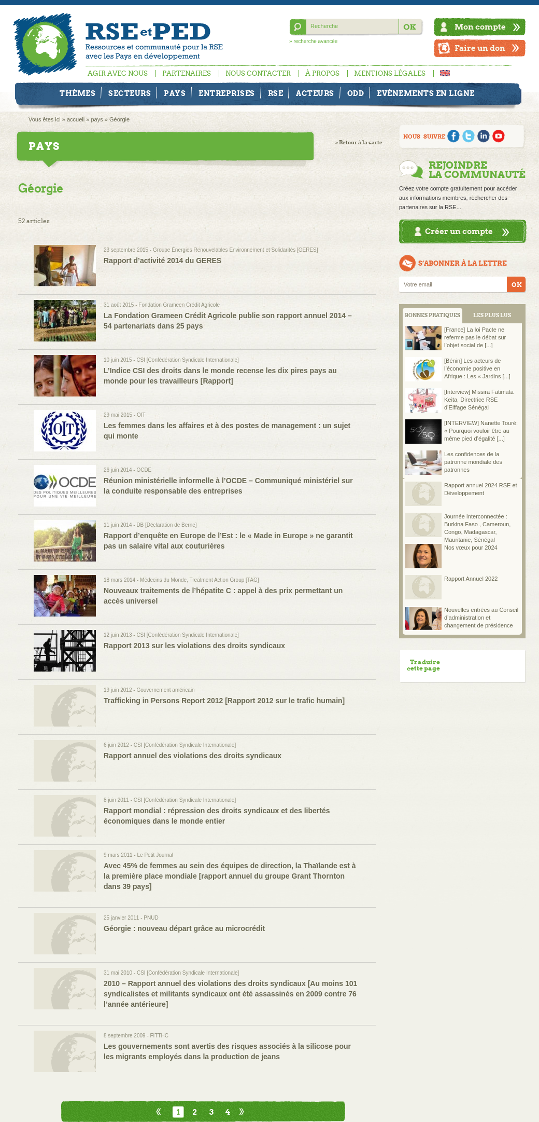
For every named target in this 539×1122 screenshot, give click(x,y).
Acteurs (315, 93)
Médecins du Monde (163, 580)
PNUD (151, 918)
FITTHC (159, 1035)
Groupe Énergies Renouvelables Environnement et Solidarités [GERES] (235, 250)
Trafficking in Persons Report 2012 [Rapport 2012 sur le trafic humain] (224, 700)
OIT (141, 415)
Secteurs (129, 93)
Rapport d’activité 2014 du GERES (162, 260)
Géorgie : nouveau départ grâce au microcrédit (184, 928)
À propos (322, 73)
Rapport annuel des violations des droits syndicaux (192, 755)
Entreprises (226, 93)
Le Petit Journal (155, 855)
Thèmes (77, 93)
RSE (275, 93)
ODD (355, 93)
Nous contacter (258, 73)
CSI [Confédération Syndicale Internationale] (187, 360)
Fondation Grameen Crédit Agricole (179, 305)
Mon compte (480, 27)
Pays (175, 93)
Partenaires (186, 73)
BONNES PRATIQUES (432, 315)
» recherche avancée (313, 41)
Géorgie (119, 119)
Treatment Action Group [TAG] (224, 580)
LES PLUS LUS (492, 315)
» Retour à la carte (358, 142)
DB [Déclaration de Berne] (166, 525)
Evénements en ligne (426, 93)
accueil (75, 119)
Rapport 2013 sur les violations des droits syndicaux (194, 645)
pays (97, 119)
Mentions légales (389, 73)
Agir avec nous (118, 73)
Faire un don (480, 48)
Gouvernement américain (165, 690)
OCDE (143, 470)
